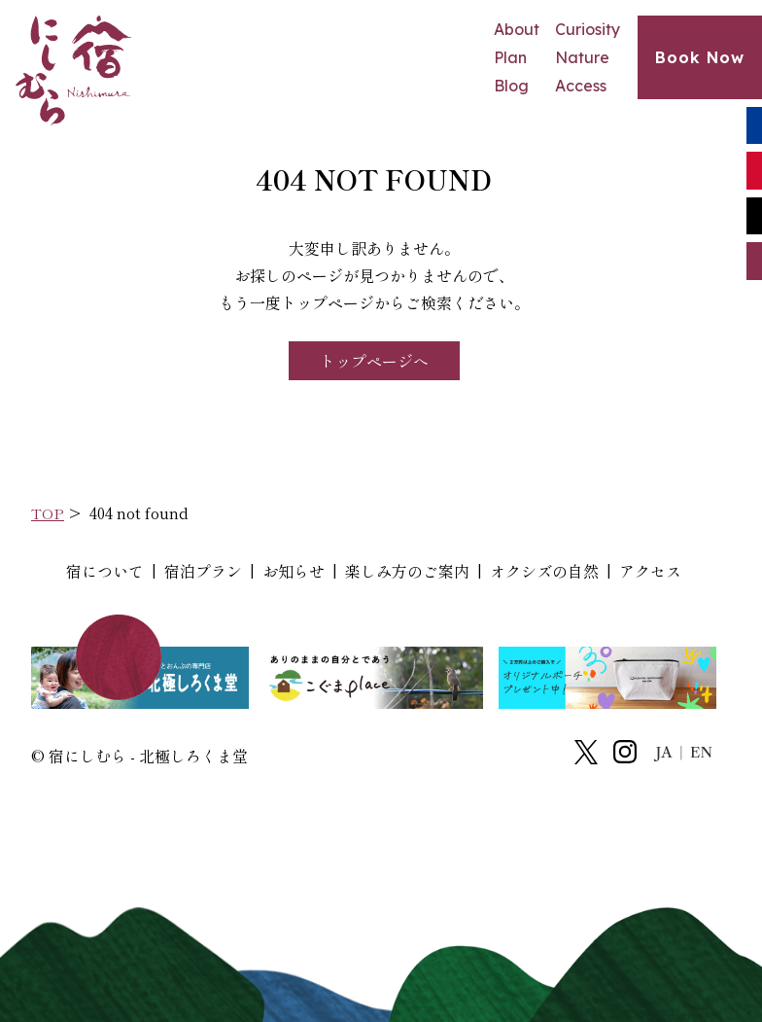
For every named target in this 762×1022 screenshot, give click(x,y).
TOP (48, 512)
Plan (510, 57)
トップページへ (374, 360)
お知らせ (293, 570)
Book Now (700, 57)
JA (664, 752)
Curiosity (587, 29)
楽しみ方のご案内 (407, 570)
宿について (105, 570)
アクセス (650, 570)
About (516, 29)
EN (701, 752)
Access (580, 85)
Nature (582, 57)
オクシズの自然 (544, 570)
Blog (511, 85)
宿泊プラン (203, 570)
